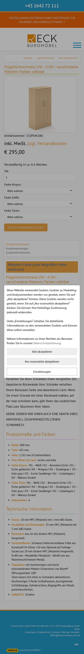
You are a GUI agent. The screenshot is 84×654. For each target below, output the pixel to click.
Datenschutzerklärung (47, 343)
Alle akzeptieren (42, 351)
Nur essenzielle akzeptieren (42, 361)
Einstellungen (42, 371)
